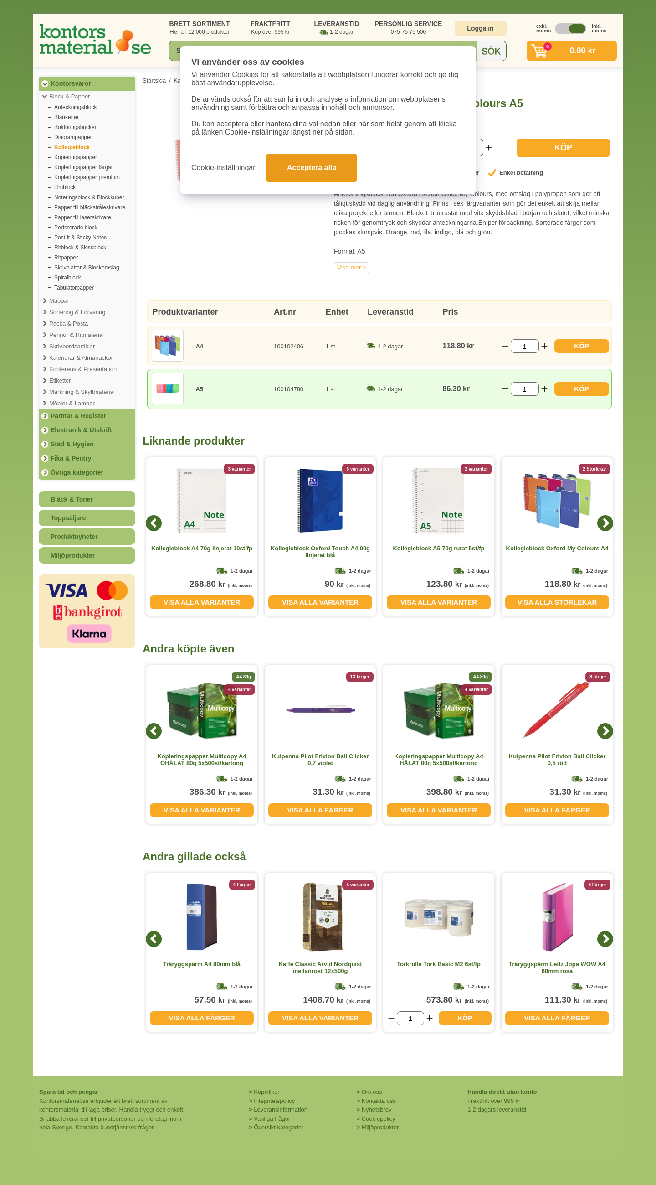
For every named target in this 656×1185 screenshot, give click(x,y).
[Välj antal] (525, 346)
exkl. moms (541, 28)
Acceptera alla (312, 167)
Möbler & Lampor (72, 403)
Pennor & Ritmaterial (76, 334)
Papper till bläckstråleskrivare (89, 207)
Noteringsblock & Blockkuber (89, 197)
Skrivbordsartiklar (72, 346)
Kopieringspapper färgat (83, 167)
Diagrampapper (73, 137)
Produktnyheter (74, 536)
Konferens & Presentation (83, 369)
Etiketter (60, 380)
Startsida (154, 80)
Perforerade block (75, 227)
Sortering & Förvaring (77, 312)
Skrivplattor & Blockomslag (86, 267)
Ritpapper (66, 257)
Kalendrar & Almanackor (81, 357)
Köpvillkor (266, 1091)
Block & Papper (69, 96)
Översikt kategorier (278, 1127)
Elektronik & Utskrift (81, 430)
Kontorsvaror (71, 83)
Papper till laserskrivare (82, 217)
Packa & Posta (68, 323)
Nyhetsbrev (377, 1109)
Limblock (65, 187)
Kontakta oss (379, 1100)
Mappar (59, 300)
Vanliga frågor (272, 1118)
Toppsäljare (68, 518)
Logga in (480, 28)
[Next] (605, 523)
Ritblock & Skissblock (80, 247)
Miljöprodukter (73, 555)
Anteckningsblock (75, 107)
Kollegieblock (72, 147)
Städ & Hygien (72, 444)
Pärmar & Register (78, 415)
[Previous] (154, 523)
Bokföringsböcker (75, 127)
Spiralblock (67, 277)
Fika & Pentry (71, 458)
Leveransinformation (281, 1109)
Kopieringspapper (75, 157)
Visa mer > (351, 267)
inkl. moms (597, 28)
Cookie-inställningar (223, 167)
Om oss (372, 1091)
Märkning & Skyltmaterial (82, 391)
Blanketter (66, 117)
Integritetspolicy (274, 1100)
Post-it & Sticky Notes (80, 237)
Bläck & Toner (72, 499)
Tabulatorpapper (74, 288)
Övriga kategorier (77, 472)
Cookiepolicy (378, 1118)
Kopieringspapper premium (87, 177)
